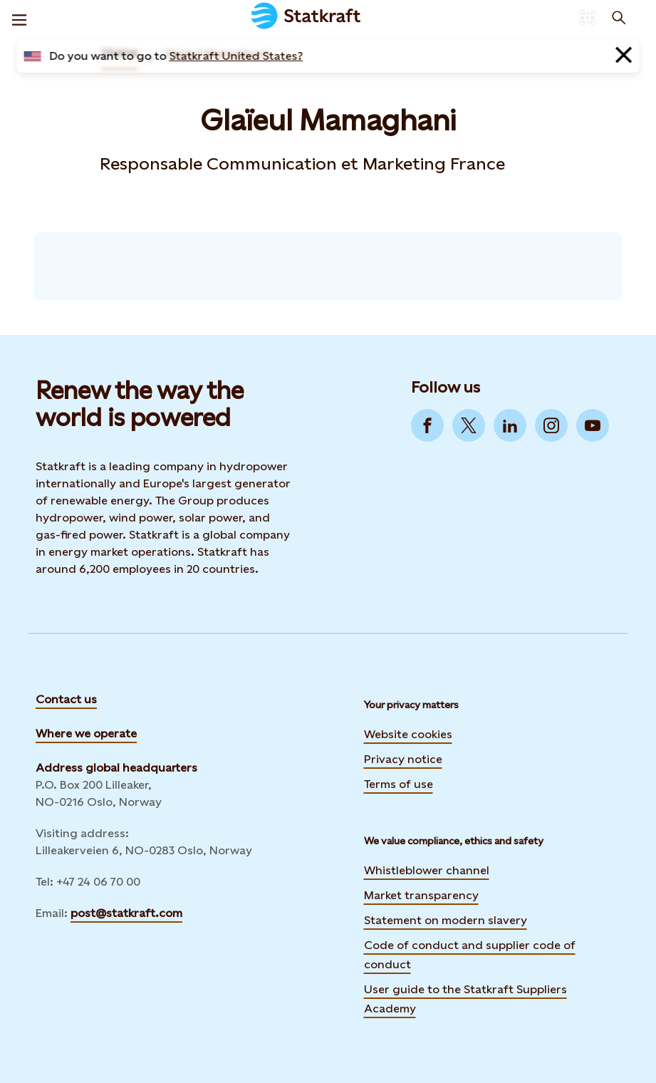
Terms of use (398, 784)
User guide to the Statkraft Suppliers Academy (465, 999)
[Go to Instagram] (551, 425)
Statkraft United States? (236, 56)
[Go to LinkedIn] (510, 425)
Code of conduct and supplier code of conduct (470, 954)
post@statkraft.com (126, 913)
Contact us (66, 699)
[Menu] (19, 18)
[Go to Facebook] (427, 425)
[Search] (619, 17)
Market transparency (421, 895)
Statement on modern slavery (445, 920)
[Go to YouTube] (592, 425)
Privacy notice (403, 759)
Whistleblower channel (426, 870)
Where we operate (86, 733)
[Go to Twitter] (468, 425)
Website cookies (408, 734)
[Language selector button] (587, 17)
